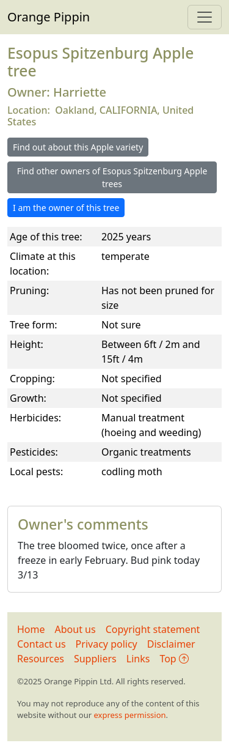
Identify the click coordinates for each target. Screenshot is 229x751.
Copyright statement (153, 629)
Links (138, 658)
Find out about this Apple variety (78, 147)
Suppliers (95, 658)
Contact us (41, 644)
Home (31, 629)
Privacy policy (106, 644)
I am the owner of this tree (66, 207)
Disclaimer (171, 644)
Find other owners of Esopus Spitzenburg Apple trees (112, 177)
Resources (40, 658)
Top (173, 658)
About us (75, 629)
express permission (129, 714)
